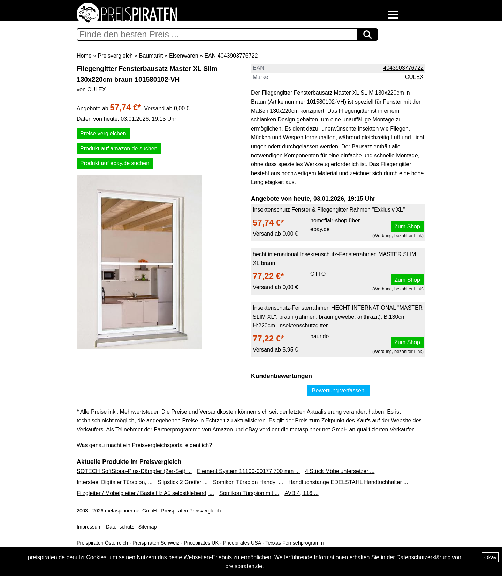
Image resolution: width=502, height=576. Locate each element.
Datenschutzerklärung (423, 557)
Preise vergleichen (103, 133)
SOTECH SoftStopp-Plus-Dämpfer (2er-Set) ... (134, 471)
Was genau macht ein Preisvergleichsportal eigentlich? (144, 445)
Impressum (89, 527)
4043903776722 (403, 68)
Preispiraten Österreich (102, 543)
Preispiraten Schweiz (155, 543)
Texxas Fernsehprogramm (294, 543)
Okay (490, 557)
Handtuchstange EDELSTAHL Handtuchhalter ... (348, 482)
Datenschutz (120, 527)
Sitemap (147, 527)
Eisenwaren (183, 56)
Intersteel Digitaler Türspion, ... (115, 482)
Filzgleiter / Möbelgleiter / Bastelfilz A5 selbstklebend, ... (145, 493)
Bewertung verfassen (338, 390)
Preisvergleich (115, 56)
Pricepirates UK (201, 543)
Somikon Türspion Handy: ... (248, 482)
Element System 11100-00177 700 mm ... (248, 471)
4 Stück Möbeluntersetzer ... (339, 471)
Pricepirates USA (242, 543)
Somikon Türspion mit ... (249, 493)
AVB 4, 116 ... (301, 493)
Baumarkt (151, 56)
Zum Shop (407, 226)
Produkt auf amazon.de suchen (118, 149)
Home (84, 56)
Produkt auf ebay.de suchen (114, 163)
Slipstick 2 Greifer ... (183, 482)
